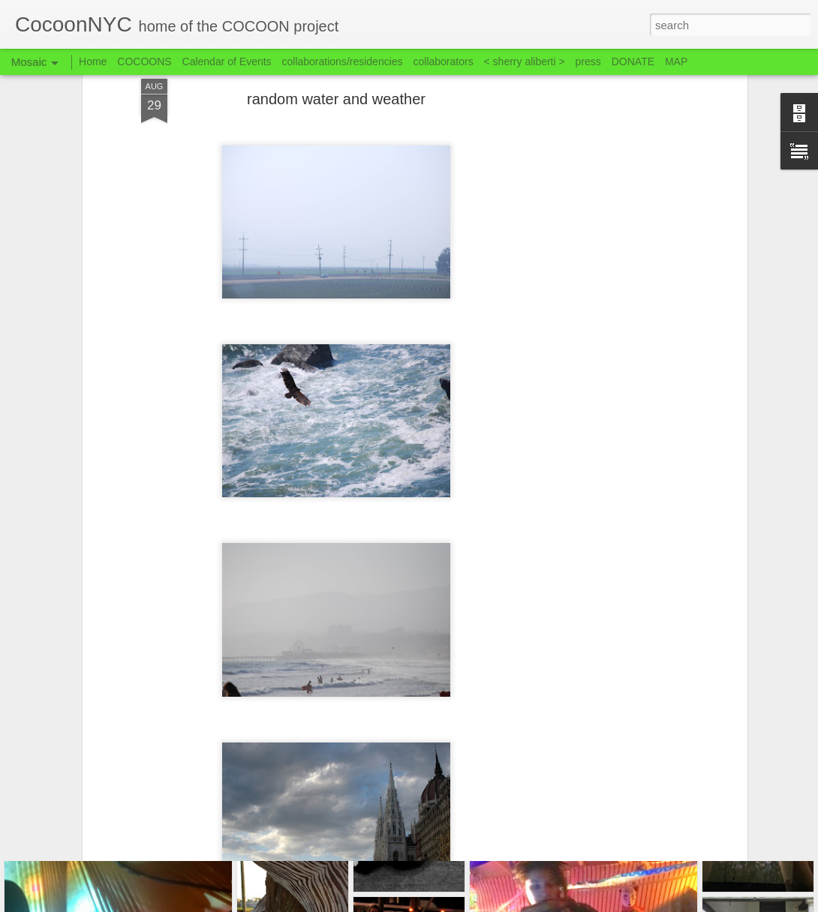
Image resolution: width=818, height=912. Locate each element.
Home (93, 62)
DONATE (633, 62)
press (588, 62)
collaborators (443, 62)
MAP (676, 62)
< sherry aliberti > (524, 62)
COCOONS (144, 62)
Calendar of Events (227, 62)
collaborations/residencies (342, 62)
